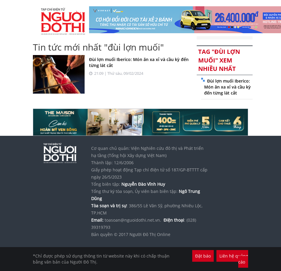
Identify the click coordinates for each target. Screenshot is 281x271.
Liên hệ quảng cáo (233, 259)
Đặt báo (203, 256)
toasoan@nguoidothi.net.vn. (133, 220)
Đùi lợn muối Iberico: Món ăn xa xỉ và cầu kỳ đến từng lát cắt (227, 87)
